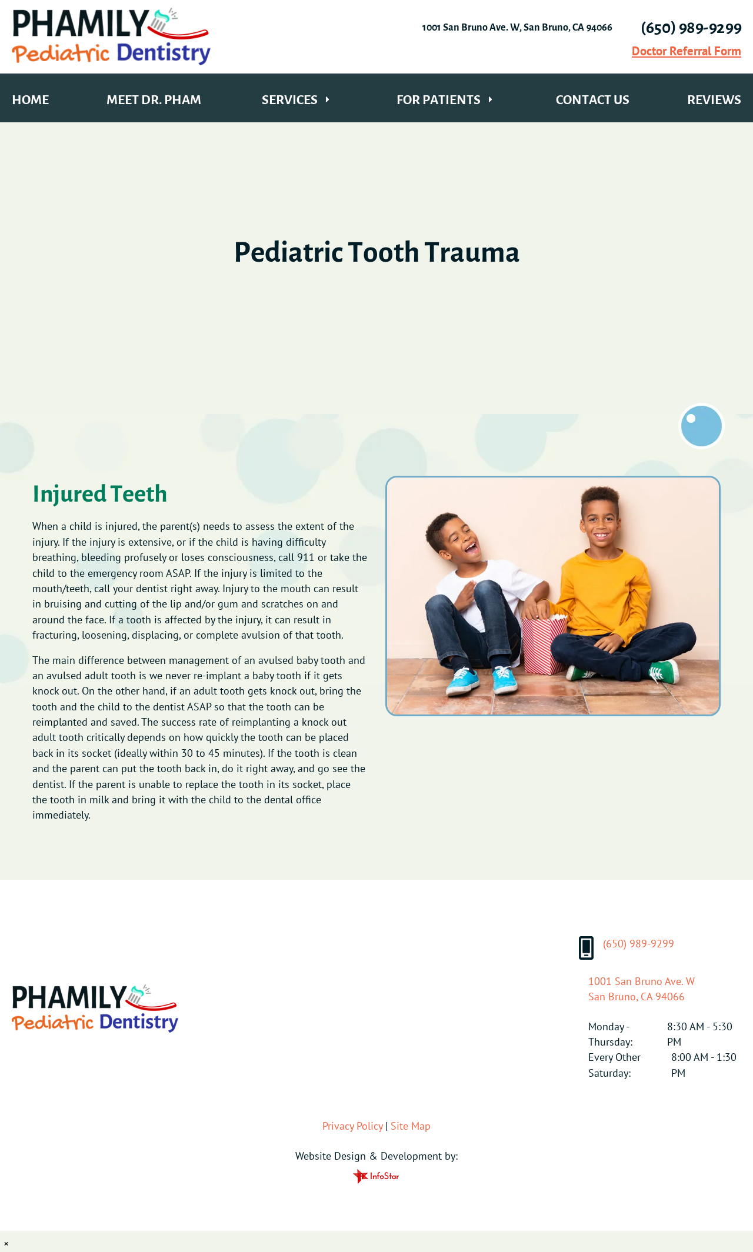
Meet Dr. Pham (153, 99)
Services (290, 99)
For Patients (439, 99)
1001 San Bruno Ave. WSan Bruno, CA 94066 (641, 988)
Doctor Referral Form (686, 51)
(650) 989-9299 (626, 948)
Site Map (411, 1126)
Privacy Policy (352, 1126)
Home (30, 99)
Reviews (714, 99)
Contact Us (592, 99)
